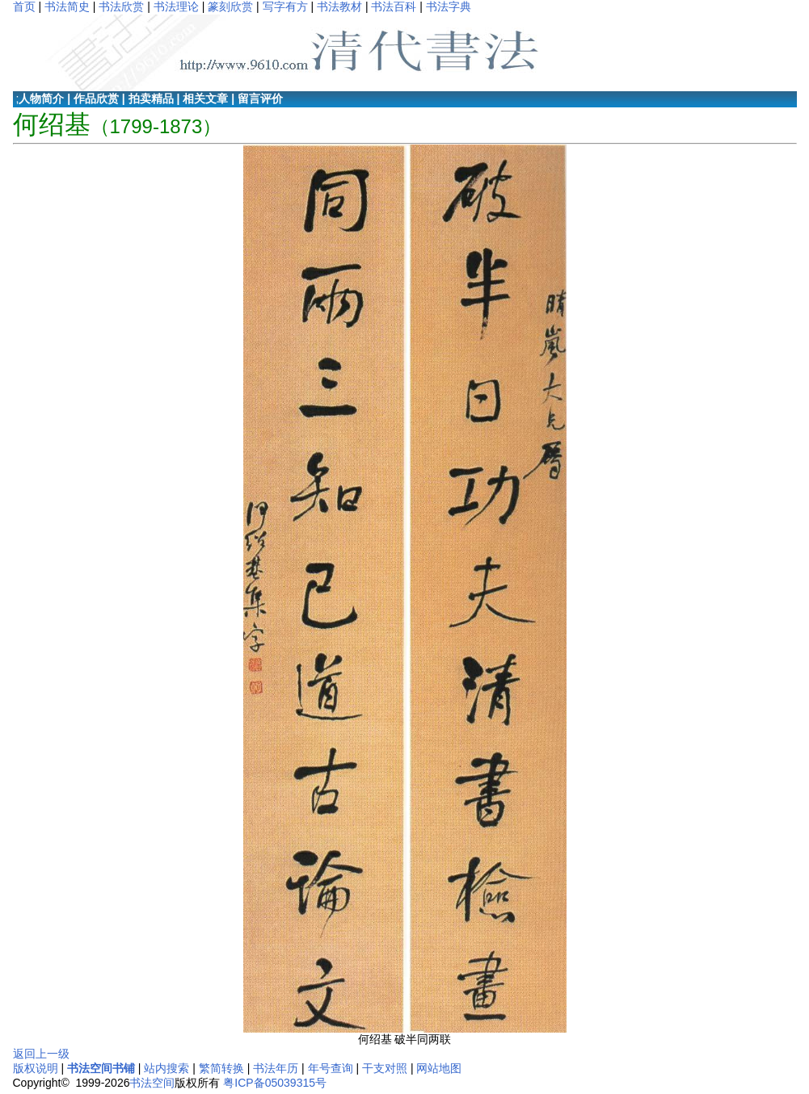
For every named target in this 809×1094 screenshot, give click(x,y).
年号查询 (330, 1068)
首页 (24, 6)
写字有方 (285, 6)
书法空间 (152, 1082)
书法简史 (67, 6)
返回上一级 (41, 1053)
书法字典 (448, 6)
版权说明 (35, 1068)
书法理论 (176, 6)
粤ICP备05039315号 (275, 1082)
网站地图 (438, 1068)
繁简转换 (221, 1068)
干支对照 (384, 1068)
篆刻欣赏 (230, 6)
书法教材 (339, 6)
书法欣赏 (121, 6)
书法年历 (275, 1068)
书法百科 (393, 6)
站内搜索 (166, 1068)
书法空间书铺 (101, 1068)
